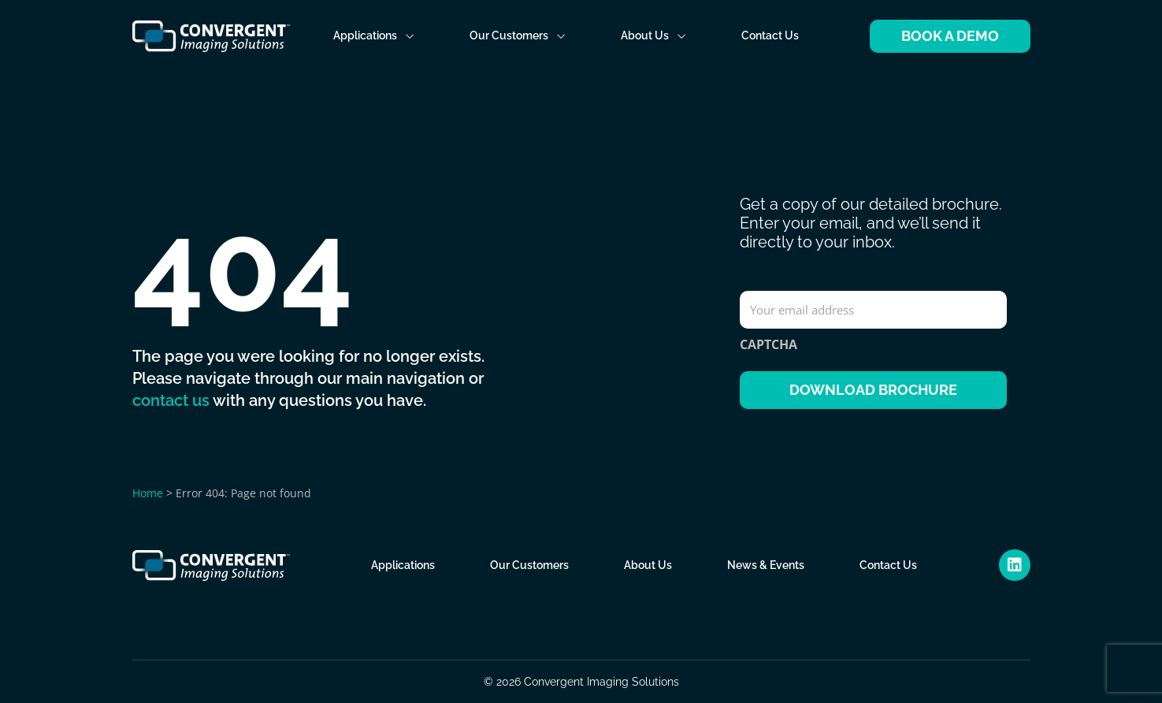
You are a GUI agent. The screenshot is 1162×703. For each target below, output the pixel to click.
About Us (653, 36)
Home (147, 492)
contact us (171, 400)
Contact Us (770, 35)
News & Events (765, 565)
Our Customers (518, 36)
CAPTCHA (768, 344)
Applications (373, 36)
